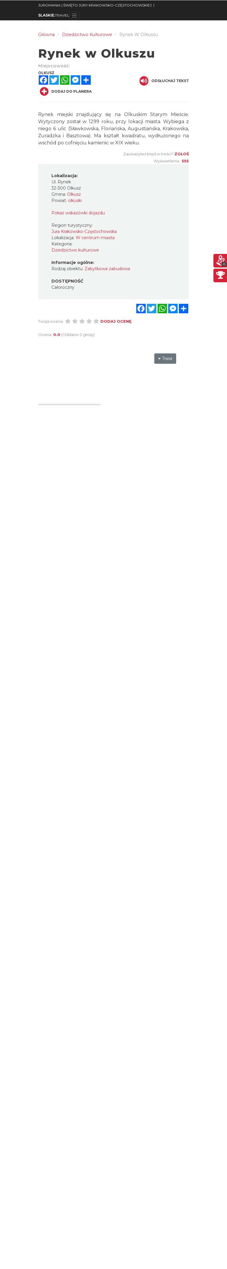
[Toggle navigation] (74, 15)
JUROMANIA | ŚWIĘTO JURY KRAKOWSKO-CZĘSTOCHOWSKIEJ (95, 5)
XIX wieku (127, 143)
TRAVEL (53, 15)
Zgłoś (181, 153)
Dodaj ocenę (116, 321)
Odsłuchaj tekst (164, 81)
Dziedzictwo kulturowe (75, 250)
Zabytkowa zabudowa (107, 268)
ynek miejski (57, 114)
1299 (94, 121)
